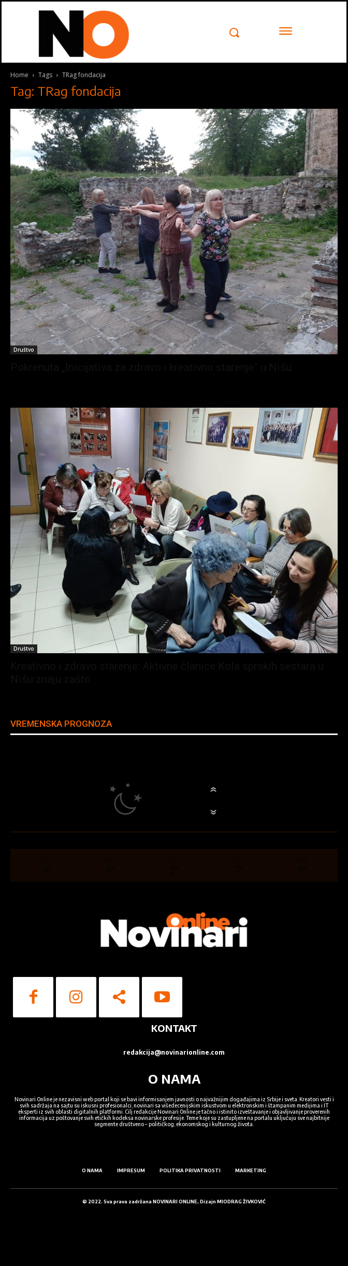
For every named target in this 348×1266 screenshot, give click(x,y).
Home (19, 74)
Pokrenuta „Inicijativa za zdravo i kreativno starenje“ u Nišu (151, 367)
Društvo (23, 349)
